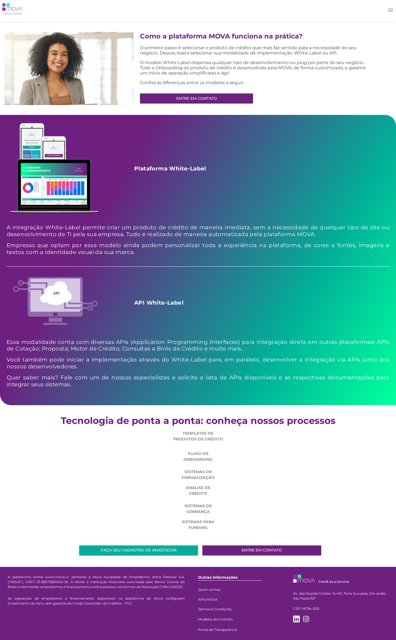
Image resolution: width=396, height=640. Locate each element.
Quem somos (209, 589)
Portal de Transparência (217, 630)
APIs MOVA (208, 599)
